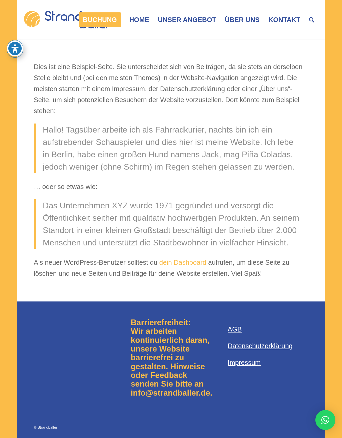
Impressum (244, 362)
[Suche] (312, 19)
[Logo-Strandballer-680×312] (67, 19)
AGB (235, 329)
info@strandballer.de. (171, 392)
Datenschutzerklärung (260, 346)
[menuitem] (100, 19)
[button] (325, 420)
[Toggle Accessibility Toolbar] (15, 48)
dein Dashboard (182, 262)
